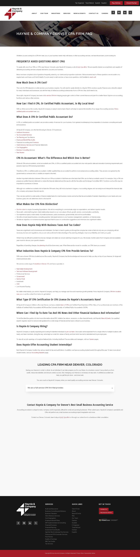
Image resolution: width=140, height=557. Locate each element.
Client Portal (131, 3)
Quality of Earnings (51, 539)
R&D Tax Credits (50, 541)
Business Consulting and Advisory (55, 511)
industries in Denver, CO (41, 264)
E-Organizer (75, 525)
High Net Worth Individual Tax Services (56, 532)
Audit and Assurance (23, 132)
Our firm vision (21, 209)
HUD (18, 284)
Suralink (97, 3)
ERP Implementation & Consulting (55, 523)
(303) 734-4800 (82, 67)
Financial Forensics (51, 525)
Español (104, 3)
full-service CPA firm (50, 95)
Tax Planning (20, 137)
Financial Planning (50, 527)
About (74, 511)
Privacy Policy (80, 553)
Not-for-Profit (21, 279)
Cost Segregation (22, 147)
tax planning (41, 245)
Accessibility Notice (90, 553)
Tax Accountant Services (24, 135)
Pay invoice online (106, 512)
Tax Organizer (79, 3)
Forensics (36, 142)
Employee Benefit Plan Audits (26, 140)
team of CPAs (65, 305)
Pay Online (116, 3)
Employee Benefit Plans (52, 520)
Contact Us (104, 509)
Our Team (75, 518)
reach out (93, 77)
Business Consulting (23, 150)
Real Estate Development (24, 269)
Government (20, 276)
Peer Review (20, 152)
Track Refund (89, 3)
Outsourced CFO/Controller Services (56, 534)
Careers (91, 339)
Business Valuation (51, 513)
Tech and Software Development (27, 271)
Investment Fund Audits (52, 530)
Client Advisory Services (24, 145)
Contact (74, 530)
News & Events (106, 318)
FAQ (73, 516)
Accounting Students (38, 352)
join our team (70, 331)
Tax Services (49, 543)
